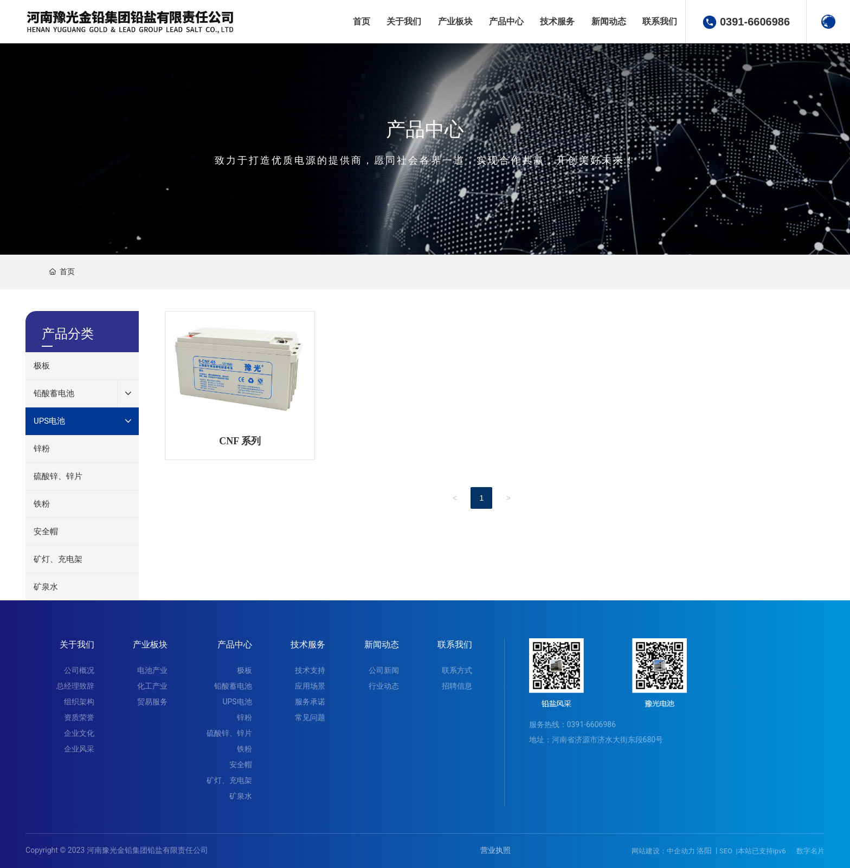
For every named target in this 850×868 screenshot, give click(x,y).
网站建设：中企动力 (663, 851)
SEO (725, 851)
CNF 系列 (240, 441)
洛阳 (704, 850)
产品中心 (425, 130)
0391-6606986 (755, 22)
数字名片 (810, 851)
